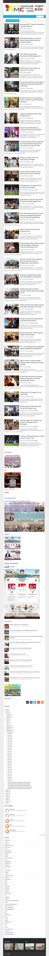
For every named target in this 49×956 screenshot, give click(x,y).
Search (45, 16)
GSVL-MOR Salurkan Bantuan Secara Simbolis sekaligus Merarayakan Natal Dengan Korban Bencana (32, 215)
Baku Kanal (7, 843)
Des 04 (9, 738)
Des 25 (9, 772)
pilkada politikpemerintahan (11, 904)
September (9, 727)
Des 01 (9, 733)
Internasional (8, 861)
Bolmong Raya (8, 850)
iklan (6, 859)
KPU (5, 868)
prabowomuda (13, 830)
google (27, 702)
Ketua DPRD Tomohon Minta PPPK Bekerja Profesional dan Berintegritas (25, 671)
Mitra (6, 884)
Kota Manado (8, 866)
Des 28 (9, 777)
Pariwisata (7, 891)
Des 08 (9, 745)
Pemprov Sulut (8, 893)
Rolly (11, 824)
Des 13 (9, 753)
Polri (6, 911)
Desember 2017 (12, 20)
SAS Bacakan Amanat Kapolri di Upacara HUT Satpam (19, 783)
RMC (9, 953)
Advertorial (7, 840)
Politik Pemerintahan (9, 907)
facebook (31, 702)
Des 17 (9, 759)
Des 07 (9, 743)
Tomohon (7, 930)
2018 (7, 790)
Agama (6, 841)
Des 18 (9, 761)
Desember (9, 732)
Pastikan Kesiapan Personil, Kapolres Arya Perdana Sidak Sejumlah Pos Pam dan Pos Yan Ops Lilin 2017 (32, 143)
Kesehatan (7, 865)
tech (6, 925)
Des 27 (9, 775)
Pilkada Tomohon (8, 906)
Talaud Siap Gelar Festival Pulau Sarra (18, 654)
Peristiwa (7, 898)
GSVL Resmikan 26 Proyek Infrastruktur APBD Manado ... (19, 785)
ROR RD (6, 918)
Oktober (8, 728)
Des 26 (9, 774)
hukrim (6, 856)
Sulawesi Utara (8, 922)
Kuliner (6, 872)
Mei (8, 720)
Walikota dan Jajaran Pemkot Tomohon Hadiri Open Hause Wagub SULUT (32, 291)
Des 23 (9, 769)
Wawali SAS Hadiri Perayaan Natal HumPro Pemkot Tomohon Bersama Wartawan (31, 100)
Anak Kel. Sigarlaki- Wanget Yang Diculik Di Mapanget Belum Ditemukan (30, 422)
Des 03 (9, 736)
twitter (35, 702)
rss (42, 702)
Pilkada (6, 902)
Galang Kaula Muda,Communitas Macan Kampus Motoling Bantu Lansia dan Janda (30, 40)
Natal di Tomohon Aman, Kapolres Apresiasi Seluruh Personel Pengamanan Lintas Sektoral (31, 261)
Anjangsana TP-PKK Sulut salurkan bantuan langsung (21, 660)
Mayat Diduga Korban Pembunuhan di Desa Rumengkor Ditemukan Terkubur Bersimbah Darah (32, 245)
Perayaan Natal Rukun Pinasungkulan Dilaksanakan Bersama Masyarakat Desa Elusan (32, 84)
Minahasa (7, 877)
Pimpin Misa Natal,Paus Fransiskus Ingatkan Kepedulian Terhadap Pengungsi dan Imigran (31, 378)
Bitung (6, 849)
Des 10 (9, 748)
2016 (7, 710)
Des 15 (9, 756)
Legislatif (7, 873)
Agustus (8, 725)
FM (9, 954)
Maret (8, 717)
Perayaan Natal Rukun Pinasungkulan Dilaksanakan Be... (19, 782)
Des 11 (9, 749)
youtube (39, 702)
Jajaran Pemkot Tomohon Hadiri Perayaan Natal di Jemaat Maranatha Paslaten (32, 362)
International (8, 863)
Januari (8, 714)
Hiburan (6, 854)
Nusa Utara (7, 886)
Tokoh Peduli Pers (9, 929)
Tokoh (6, 927)
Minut (6, 882)
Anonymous (12, 809)
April (8, 719)
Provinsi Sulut (8, 914)
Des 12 (9, 751)
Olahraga (7, 889)
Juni (8, 722)
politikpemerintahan (9, 909)
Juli (7, 723)
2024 (7, 799)
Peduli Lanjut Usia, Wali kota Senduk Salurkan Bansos (21, 648)
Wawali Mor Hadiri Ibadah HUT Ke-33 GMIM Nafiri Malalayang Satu (23, 630)
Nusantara (7, 888)
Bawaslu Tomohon (9, 845)
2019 (7, 791)
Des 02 (9, 735)
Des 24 (9, 770)
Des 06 (9, 741)
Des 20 (9, 764)
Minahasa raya (8, 879)
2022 (7, 796)
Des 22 (9, 767)
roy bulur (11, 819)
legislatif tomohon (9, 875)
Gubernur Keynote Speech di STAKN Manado (19, 624)
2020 (7, 793)
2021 (7, 794)
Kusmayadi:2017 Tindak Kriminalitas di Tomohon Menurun (19, 788)
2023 (7, 798)
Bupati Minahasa (8, 852)
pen (5, 895)
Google (44, 834)
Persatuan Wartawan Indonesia (12, 900)
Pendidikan (7, 897)
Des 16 (9, 758)
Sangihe (6, 920)
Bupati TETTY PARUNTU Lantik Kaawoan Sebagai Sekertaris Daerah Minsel (25, 642)
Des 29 (9, 779)
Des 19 (9, 762)
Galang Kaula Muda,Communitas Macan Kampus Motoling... (20, 786)
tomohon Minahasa (9, 932)
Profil (6, 913)
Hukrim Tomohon (8, 857)
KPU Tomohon (8, 870)
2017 (7, 712)
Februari (8, 715)
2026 (7, 803)
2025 (7, 801)
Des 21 (9, 766)
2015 (7, 709)
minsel (6, 881)
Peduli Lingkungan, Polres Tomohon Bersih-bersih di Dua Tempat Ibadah (25, 677)
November (9, 730)
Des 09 (9, 746)
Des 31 (9, 780)
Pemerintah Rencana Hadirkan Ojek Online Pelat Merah (21, 665)
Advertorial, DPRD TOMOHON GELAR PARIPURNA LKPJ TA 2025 (17, 501)
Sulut (6, 923)
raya (6, 916)
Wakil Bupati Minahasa (9, 934)
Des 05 (9, 740)
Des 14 (9, 754)
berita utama (7, 847)
